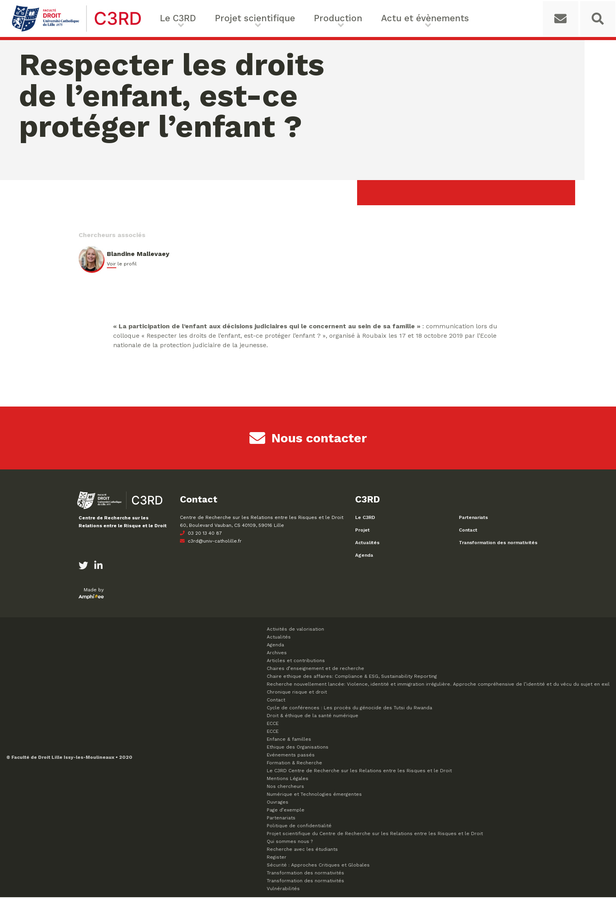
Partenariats (473, 518)
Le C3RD (178, 19)
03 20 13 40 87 (201, 534)
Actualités (367, 543)
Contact (468, 531)
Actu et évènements (385, 19)
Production (313, 19)
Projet (362, 531)
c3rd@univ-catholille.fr (211, 542)
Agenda (364, 556)
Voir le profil (122, 264)
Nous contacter (308, 439)
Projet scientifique (243, 19)
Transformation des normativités (498, 543)
